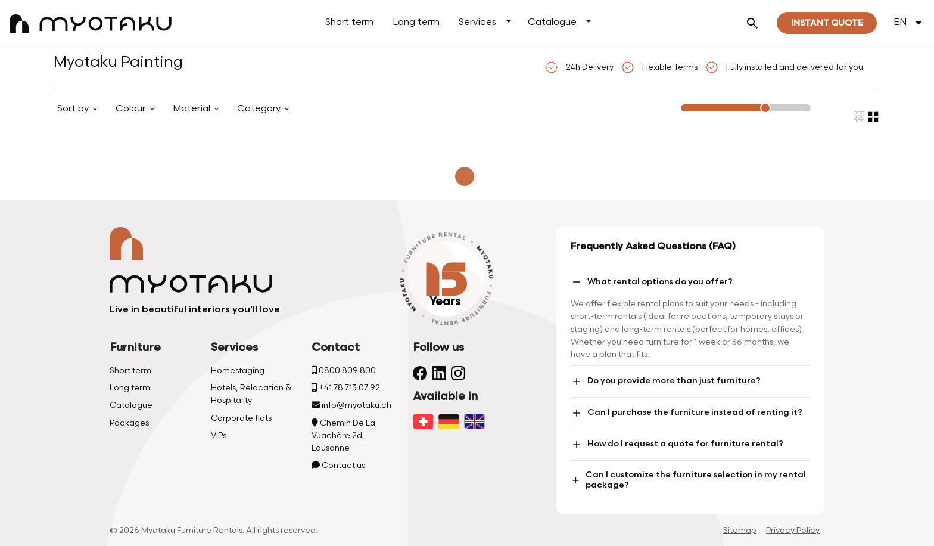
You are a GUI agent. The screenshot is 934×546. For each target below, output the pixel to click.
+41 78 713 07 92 (346, 388)
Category (260, 108)
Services (477, 22)
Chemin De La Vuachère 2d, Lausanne (343, 435)
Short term (349, 22)
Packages (129, 423)
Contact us (338, 465)
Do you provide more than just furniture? (666, 381)
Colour (132, 108)
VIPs (218, 435)
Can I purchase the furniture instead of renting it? (686, 413)
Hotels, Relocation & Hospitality (251, 394)
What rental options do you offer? (652, 282)
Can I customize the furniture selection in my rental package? (688, 480)
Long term (416, 22)
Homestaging (237, 370)
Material (193, 108)
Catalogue (552, 22)
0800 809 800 (344, 370)
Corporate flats (241, 418)
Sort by (74, 108)
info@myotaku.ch (351, 405)
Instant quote (827, 23)
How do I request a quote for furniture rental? (677, 445)
